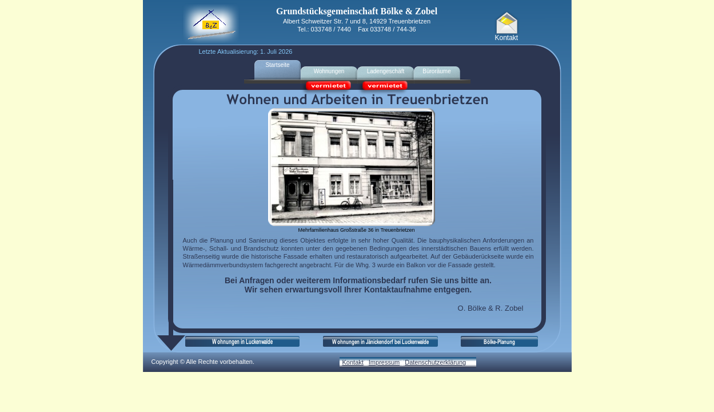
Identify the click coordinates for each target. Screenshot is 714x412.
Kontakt (353, 362)
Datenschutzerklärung (435, 362)
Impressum (384, 362)
